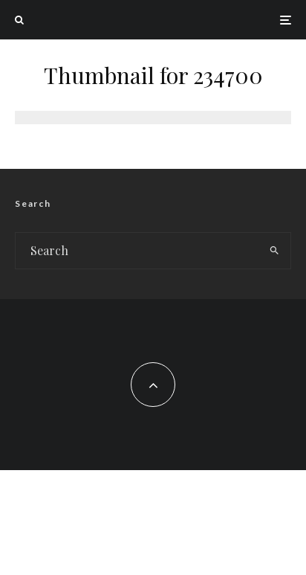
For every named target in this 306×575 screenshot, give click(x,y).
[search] (274, 251)
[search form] (137, 251)
